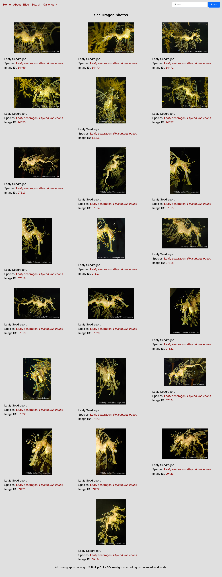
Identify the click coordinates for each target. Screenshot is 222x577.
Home (7, 4)
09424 (96, 559)
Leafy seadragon (27, 63)
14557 (170, 122)
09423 (170, 473)
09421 (22, 489)
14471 (170, 67)
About (17, 4)
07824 (170, 400)
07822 (22, 414)
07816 (22, 278)
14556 (96, 137)
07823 (96, 418)
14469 (22, 67)
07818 (170, 262)
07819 (22, 333)
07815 (170, 208)
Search (36, 4)
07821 (170, 348)
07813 (22, 192)
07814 (96, 208)
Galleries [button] (49, 4)
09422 (96, 489)
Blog (26, 4)
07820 (96, 333)
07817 (96, 273)
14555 (22, 122)
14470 (96, 67)
